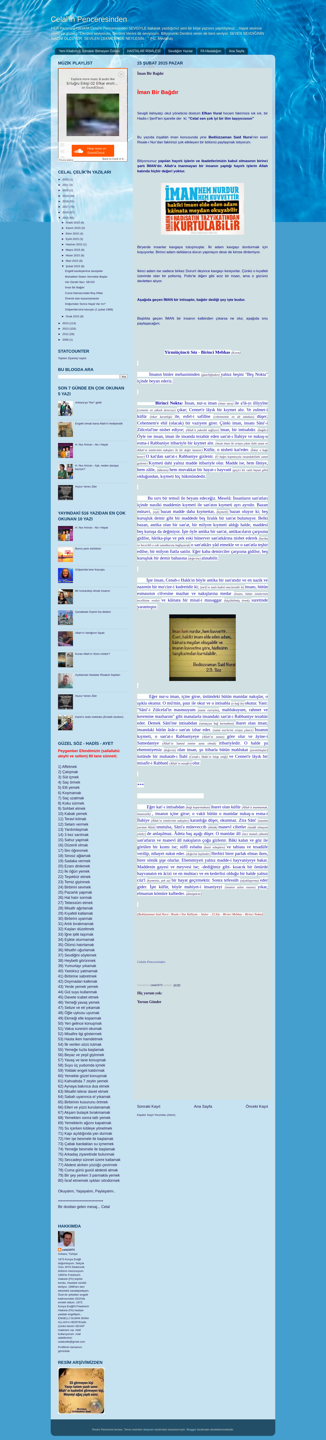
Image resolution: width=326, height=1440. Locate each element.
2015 (65, 217)
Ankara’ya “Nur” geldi (88, 402)
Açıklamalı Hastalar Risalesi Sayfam (97, 674)
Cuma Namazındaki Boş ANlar (84, 293)
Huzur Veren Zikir (86, 486)
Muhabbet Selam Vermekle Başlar (86, 276)
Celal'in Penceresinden (89, 19)
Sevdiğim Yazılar (180, 51)
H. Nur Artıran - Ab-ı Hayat (91, 444)
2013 (65, 328)
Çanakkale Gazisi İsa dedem (93, 611)
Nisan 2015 (73, 255)
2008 (65, 339)
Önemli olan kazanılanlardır (82, 298)
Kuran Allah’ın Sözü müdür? (92, 653)
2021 (65, 184)
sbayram (148, 1429)
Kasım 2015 (74, 227)
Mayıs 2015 (73, 249)
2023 (65, 179)
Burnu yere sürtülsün (88, 548)
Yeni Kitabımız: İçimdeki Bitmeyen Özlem (89, 51)
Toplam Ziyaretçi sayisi (72, 358)
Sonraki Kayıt (148, 1106)
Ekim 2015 (73, 233)
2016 (65, 212)
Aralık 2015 (73, 222)
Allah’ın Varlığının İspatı (90, 632)
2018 (65, 201)
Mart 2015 (72, 260)
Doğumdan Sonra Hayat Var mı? (85, 303)
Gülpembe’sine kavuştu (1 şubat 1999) (89, 309)
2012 (65, 334)
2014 (65, 323)
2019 (65, 195)
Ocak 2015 (73, 316)
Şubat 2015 (73, 266)
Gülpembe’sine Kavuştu (90, 569)
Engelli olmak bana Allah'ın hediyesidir (99, 423)
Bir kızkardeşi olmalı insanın (92, 590)
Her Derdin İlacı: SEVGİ (80, 282)
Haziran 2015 (74, 244)
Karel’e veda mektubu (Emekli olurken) (99, 716)
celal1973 (68, 1249)
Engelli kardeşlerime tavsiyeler (84, 271)
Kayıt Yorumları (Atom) (161, 1114)
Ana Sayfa (236, 51)
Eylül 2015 (73, 239)
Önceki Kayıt (257, 1106)
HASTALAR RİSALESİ (144, 51)
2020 (65, 190)
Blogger (191, 1429)
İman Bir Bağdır (75, 287)
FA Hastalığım (210, 51)
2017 (65, 206)
